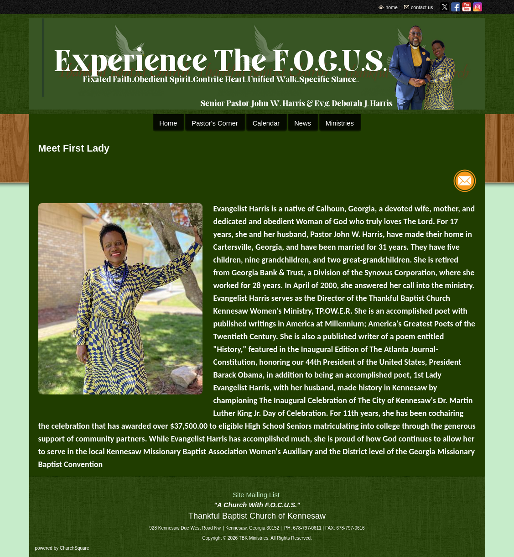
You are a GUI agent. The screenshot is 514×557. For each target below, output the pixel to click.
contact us (422, 7)
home (391, 7)
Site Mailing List (256, 495)
